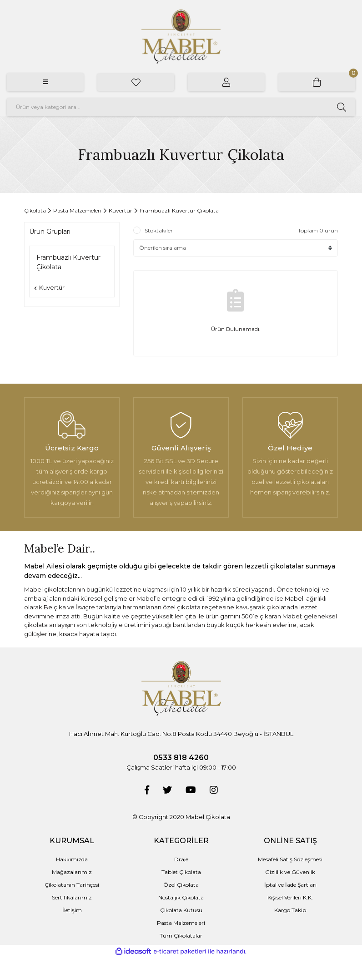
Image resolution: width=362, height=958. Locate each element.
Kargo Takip (290, 910)
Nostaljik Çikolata (181, 897)
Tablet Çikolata (181, 872)
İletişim (72, 910)
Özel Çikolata (181, 884)
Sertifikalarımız (72, 897)
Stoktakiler (159, 230)
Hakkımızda (72, 859)
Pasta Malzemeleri (181, 922)
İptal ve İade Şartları (290, 884)
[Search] (181, 107)
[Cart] (316, 82)
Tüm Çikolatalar (181, 935)
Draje (181, 859)
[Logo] (181, 37)
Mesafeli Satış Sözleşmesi (290, 859)
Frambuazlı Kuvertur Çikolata (179, 210)
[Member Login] (226, 82)
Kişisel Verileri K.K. (290, 897)
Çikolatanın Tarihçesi (72, 884)
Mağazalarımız (72, 872)
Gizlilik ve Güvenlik (290, 872)
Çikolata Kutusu (181, 910)
